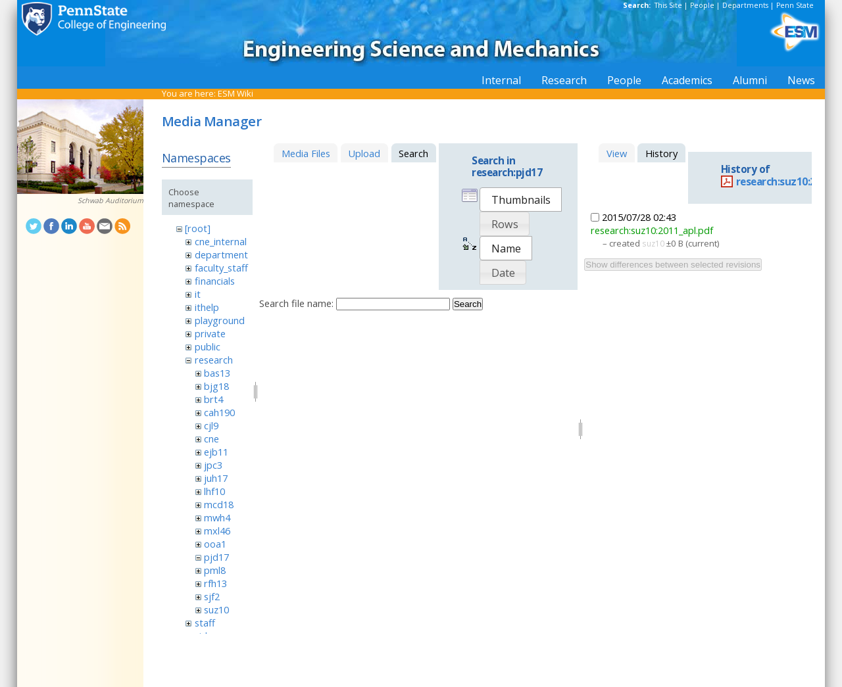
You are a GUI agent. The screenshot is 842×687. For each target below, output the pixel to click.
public (207, 346)
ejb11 (216, 451)
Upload (364, 153)
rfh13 (215, 583)
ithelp (207, 307)
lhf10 (214, 491)
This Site (668, 5)
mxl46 (217, 530)
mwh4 (217, 517)
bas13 (217, 372)
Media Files (306, 153)
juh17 (216, 478)
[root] (197, 228)
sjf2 (212, 596)
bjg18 (216, 385)
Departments (745, 5)
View (617, 153)
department (221, 254)
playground (220, 320)
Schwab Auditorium (110, 200)
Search (468, 304)
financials (215, 280)
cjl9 (211, 425)
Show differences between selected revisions (672, 265)
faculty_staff (221, 267)
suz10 (216, 609)
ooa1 (215, 543)
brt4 (213, 399)
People (702, 5)
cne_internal (221, 241)
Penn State (795, 5)
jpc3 (213, 464)
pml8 (215, 570)
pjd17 (216, 556)
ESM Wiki (235, 93)
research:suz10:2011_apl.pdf (652, 230)
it (198, 293)
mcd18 (219, 504)
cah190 (219, 412)
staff (205, 622)
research (214, 359)
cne (211, 438)
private (210, 333)
